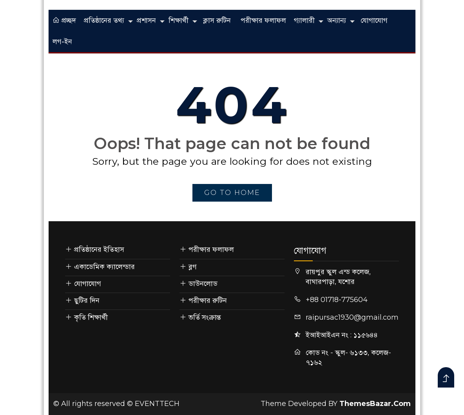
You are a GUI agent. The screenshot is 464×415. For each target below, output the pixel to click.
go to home (232, 192)
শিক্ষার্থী (178, 20)
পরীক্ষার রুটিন (207, 300)
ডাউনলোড (203, 283)
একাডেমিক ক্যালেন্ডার (104, 266)
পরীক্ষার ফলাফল (263, 20)
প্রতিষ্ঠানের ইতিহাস (99, 249)
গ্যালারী (304, 20)
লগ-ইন (62, 41)
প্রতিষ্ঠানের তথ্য (104, 20)
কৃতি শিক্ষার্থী (91, 317)
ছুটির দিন (87, 300)
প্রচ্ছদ (64, 20)
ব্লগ (192, 266)
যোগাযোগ (374, 20)
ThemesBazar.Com (375, 403)
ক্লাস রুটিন (217, 20)
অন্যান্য (336, 20)
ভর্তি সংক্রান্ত (204, 317)
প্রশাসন (146, 20)
